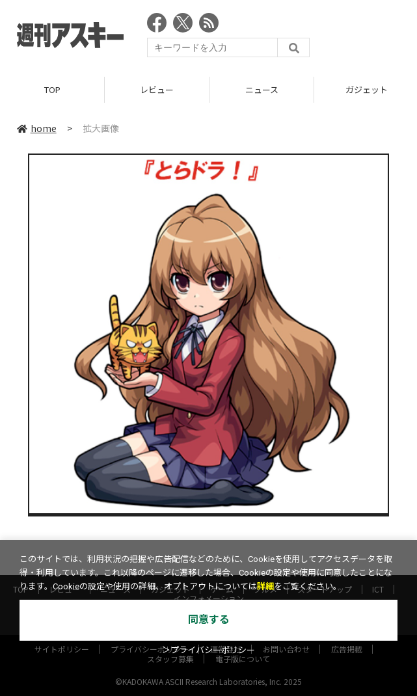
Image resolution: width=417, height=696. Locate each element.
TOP (52, 89)
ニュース (261, 89)
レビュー (157, 89)
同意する (209, 619)
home (37, 128)
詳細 (265, 586)
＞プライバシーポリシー (208, 650)
